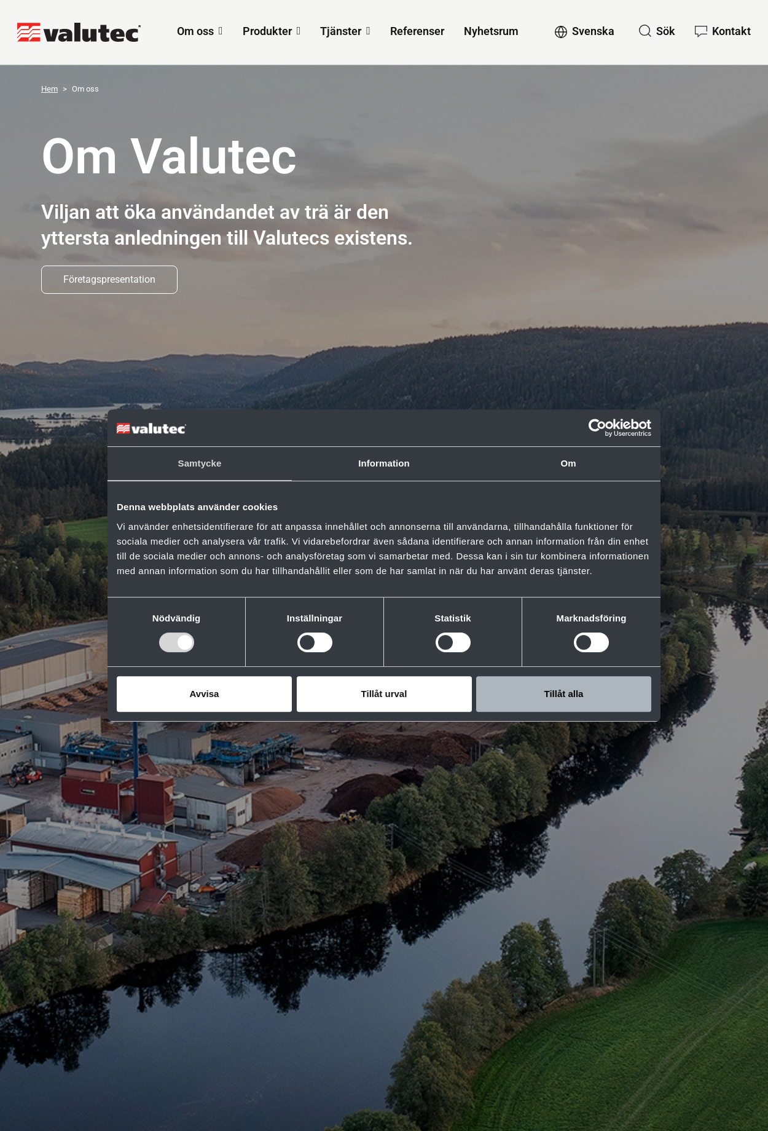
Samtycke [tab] (200, 463)
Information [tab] (384, 463)
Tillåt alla (564, 693)
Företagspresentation (109, 279)
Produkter (267, 31)
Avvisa (204, 693)
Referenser (417, 31)
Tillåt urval (384, 693)
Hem (49, 88)
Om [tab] (568, 463)
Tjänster (340, 31)
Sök (665, 31)
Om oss (195, 31)
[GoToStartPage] (79, 32)
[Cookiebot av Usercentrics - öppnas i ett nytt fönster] (597, 428)
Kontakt (731, 31)
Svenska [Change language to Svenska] (593, 31)
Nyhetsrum (491, 31)
